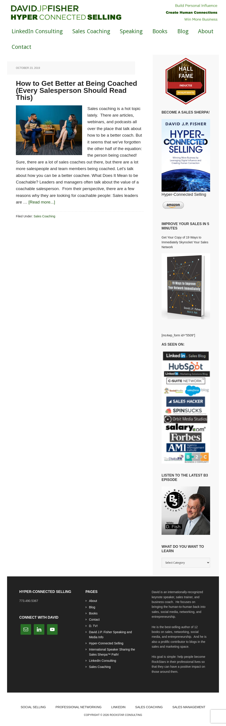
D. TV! (93, 626)
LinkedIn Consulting (102, 660)
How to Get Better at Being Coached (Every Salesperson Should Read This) (76, 90)
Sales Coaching (44, 216)
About (93, 601)
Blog (92, 607)
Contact (94, 619)
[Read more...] (41, 202)
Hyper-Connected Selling (106, 643)
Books (93, 613)
